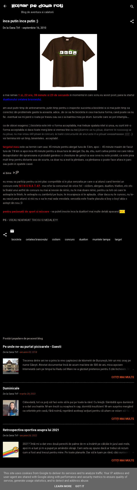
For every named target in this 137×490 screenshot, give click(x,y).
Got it (79, 486)
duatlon (83, 239)
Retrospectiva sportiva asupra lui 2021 (31, 430)
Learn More (63, 486)
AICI (122, 211)
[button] (132, 22)
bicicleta (16, 239)
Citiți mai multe (122, 377)
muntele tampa (101, 239)
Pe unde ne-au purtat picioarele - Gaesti (32, 346)
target (118, 239)
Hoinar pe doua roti (37, 6)
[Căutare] (132, 7)
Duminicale (11, 388)
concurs (70, 239)
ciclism (56, 239)
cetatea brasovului (36, 239)
